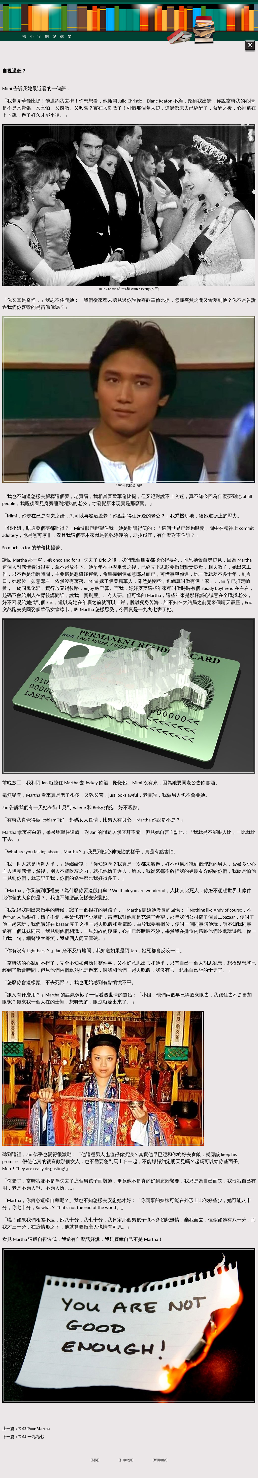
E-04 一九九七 (31, 1437)
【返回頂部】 (160, 1460)
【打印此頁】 (126, 1460)
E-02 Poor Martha (34, 1428)
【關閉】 (95, 1460)
